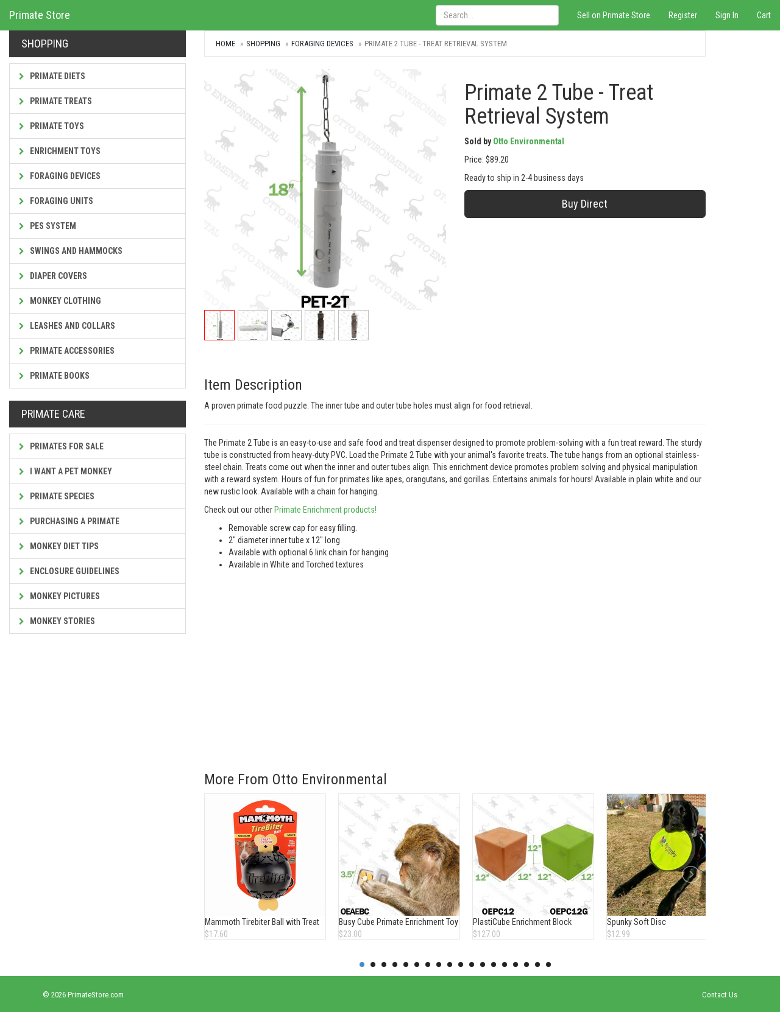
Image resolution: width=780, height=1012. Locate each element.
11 (471, 964)
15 (515, 964)
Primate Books (54, 376)
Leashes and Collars (67, 326)
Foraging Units (56, 201)
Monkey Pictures (59, 596)
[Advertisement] (455, 662)
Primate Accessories (67, 351)
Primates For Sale (61, 446)
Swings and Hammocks (70, 251)
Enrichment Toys (60, 151)
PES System (47, 226)
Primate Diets (52, 76)
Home (225, 43)
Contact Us (719, 994)
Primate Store (39, 15)
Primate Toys (51, 126)
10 (460, 964)
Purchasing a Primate (69, 521)
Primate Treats (55, 101)
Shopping (263, 43)
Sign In (727, 15)
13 (493, 964)
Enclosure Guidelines (69, 571)
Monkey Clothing (60, 301)
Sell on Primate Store (613, 15)
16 (526, 964)
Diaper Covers (53, 276)
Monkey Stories (57, 621)
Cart (764, 15)
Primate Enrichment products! (324, 510)
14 (504, 964)
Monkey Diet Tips (59, 546)
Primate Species (56, 496)
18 (548, 964)
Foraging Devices (60, 176)
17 (537, 964)
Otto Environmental (528, 141)
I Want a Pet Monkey (65, 471)
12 (482, 964)
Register (682, 15)
